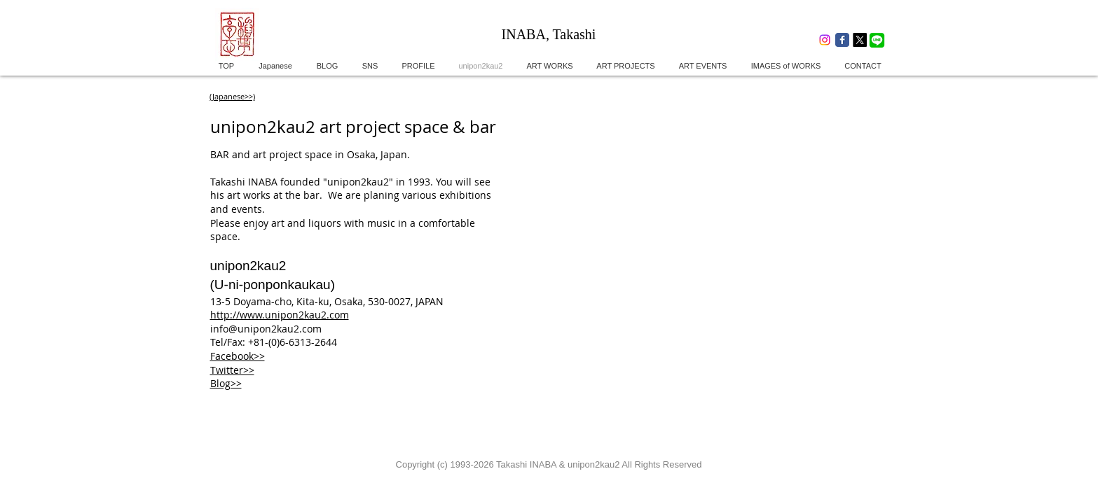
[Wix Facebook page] (842, 40)
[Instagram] (825, 40)
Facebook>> (237, 356)
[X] (860, 40)
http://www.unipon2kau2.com (279, 314)
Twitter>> (232, 370)
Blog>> (226, 383)
